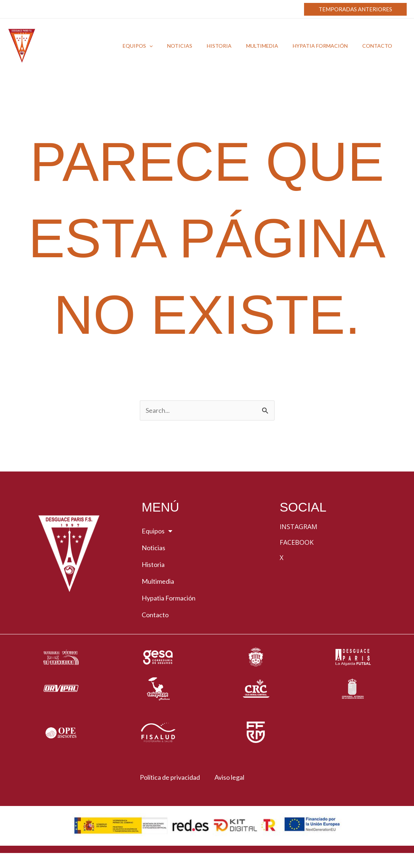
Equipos (157, 532)
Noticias (153, 548)
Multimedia (158, 582)
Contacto (155, 615)
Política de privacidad (166, 778)
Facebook (297, 542)
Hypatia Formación (169, 599)
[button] (355, 9)
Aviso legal (231, 778)
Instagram (298, 527)
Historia (153, 565)
